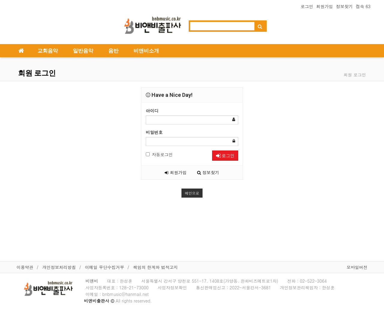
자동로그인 (159, 154)
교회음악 (48, 51)
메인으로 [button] (192, 192)
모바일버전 (357, 267)
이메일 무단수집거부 (104, 267)
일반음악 (83, 51)
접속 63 (363, 6)
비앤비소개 (146, 51)
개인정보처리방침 (59, 267)
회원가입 (324, 6)
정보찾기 (344, 6)
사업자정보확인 (172, 288)
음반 (113, 51)
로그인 (307, 6)
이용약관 (24, 267)
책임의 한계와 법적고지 (155, 267)
